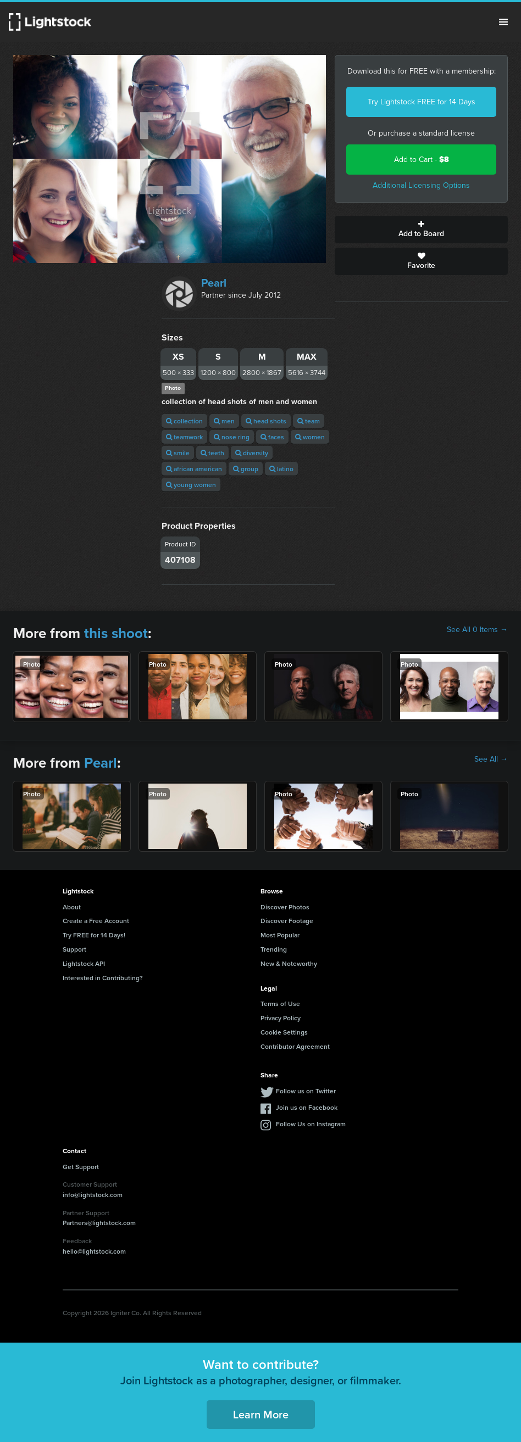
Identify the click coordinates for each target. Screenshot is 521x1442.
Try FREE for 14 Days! (94, 935)
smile (178, 452)
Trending (273, 949)
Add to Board (421, 229)
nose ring (232, 436)
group (245, 468)
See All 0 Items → (477, 629)
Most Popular (280, 935)
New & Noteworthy (288, 963)
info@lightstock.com (93, 1194)
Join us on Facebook (306, 1107)
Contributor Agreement (295, 1046)
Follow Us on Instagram (311, 1123)
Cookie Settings (284, 1032)
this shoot (116, 633)
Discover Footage (286, 920)
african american (194, 468)
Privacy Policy (280, 1017)
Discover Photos (284, 907)
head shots (266, 421)
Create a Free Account (96, 920)
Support (74, 949)
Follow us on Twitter (306, 1091)
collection (184, 421)
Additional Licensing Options (421, 185)
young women (191, 484)
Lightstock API (84, 963)
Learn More (261, 1414)
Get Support (81, 1166)
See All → (491, 759)
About (72, 907)
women (310, 436)
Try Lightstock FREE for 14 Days (421, 102)
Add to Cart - (421, 159)
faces (272, 436)
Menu (503, 22)
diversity (251, 452)
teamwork (184, 436)
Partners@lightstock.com (99, 1222)
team (308, 421)
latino (281, 468)
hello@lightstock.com (94, 1251)
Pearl (213, 283)
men (224, 421)
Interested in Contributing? (103, 977)
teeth (212, 452)
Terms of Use (280, 1003)
